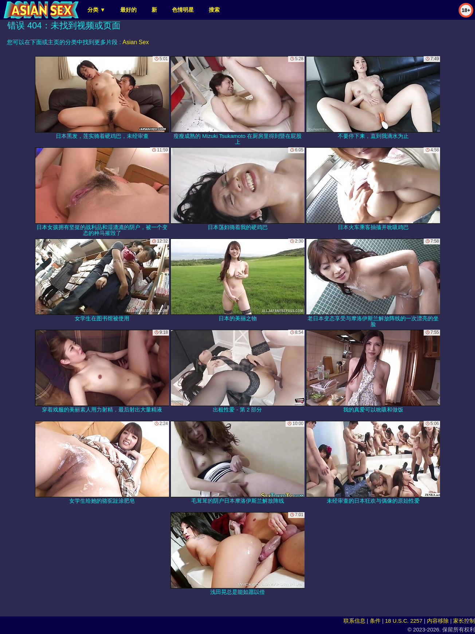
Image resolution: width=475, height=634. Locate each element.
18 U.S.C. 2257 (404, 621)
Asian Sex (135, 42)
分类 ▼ (96, 10)
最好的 (128, 10)
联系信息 (354, 621)
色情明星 (183, 10)
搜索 (214, 10)
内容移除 (438, 621)
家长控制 (464, 621)
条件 (375, 621)
